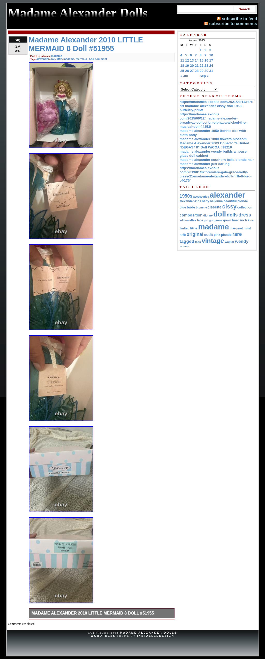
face (200, 220)
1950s (186, 196)
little (59, 59)
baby (205, 201)
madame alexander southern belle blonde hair (217, 160)
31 (211, 71)
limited (185, 228)
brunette (201, 207)
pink (217, 235)
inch (243, 220)
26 (187, 71)
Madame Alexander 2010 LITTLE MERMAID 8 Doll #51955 (93, 613)
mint (247, 228)
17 (211, 60)
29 (201, 71)
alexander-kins (190, 201)
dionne (208, 215)
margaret (236, 228)
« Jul (184, 76)
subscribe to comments (233, 23)
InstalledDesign (155, 635)
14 (197, 60)
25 (182, 71)
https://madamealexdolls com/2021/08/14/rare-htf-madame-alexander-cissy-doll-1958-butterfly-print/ (217, 106)
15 (201, 60)
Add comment (98, 59)
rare (237, 234)
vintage (213, 240)
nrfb (183, 235)
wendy (241, 241)
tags (198, 241)
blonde (242, 201)
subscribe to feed (239, 18)
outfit (208, 235)
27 (192, 71)
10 (211, 55)
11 (182, 60)
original (195, 234)
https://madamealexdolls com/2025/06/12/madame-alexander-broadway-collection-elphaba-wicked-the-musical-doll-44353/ (213, 120)
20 (192, 66)
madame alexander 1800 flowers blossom (213, 139)
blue (183, 207)
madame (56, 55)
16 (206, 60)
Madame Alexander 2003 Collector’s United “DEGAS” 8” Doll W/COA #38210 (214, 145)
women (184, 246)
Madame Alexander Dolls (148, 632)
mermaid (81, 59)
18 (182, 66)
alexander (42, 59)
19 (187, 66)
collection (244, 207)
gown (227, 220)
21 (197, 66)
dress (244, 215)
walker (229, 241)
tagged (187, 241)
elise (193, 220)
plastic (226, 235)
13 (192, 60)
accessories (201, 196)
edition (184, 220)
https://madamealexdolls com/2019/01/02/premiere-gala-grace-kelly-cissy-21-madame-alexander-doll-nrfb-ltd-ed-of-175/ (216, 174)
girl (206, 220)
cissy (229, 206)
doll (52, 59)
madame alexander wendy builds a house (213, 151)
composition (191, 215)
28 (197, 71)
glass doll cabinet (194, 156)
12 (187, 60)
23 (206, 66)
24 (211, 66)
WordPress (103, 635)
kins (251, 220)
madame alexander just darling (205, 164)
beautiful (230, 201)
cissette (214, 207)
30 (206, 71)
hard (235, 220)
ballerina (216, 201)
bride (191, 207)
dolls (232, 215)
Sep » (204, 76)
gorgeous (215, 220)
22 (201, 66)
